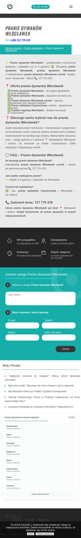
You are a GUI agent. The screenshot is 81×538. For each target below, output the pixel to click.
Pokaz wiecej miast (40, 494)
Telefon (48, 320)
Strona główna (13, 48)
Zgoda (30, 534)
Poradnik (16, 520)
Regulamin (44, 520)
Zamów (65, 349)
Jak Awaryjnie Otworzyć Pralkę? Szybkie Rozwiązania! (37, 391)
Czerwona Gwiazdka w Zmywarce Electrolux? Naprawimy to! (40, 406)
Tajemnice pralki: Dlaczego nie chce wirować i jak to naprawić (41, 385)
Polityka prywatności (45, 534)
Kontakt (30, 520)
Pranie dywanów (33, 48)
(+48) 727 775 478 (20, 40)
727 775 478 (40, 7)
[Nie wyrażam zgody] (77, 529)
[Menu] (71, 6)
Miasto (11, 332)
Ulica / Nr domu (53, 332)
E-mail (11, 320)
